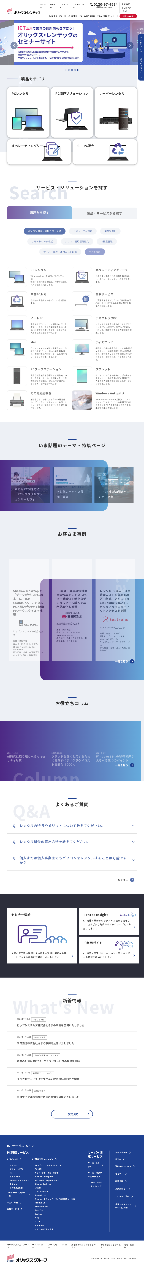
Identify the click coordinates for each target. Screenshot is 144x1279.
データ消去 (39, 1225)
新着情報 (53, 6)
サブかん (38, 1221)
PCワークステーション (19, 1180)
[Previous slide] (14, 45)
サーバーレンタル (94, 1164)
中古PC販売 (12, 1202)
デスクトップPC (16, 1169)
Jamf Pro (39, 1210)
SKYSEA (38, 1188)
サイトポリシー (38, 1246)
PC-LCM (38, 1169)
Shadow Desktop (43, 1184)
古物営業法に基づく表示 (110, 1246)
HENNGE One (41, 1203)
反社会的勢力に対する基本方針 (83, 1246)
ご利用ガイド (64, 6)
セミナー (43, 6)
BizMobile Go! (41, 1206)
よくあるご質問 (78, 6)
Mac (11, 1173)
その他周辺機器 (16, 1188)
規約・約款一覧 (130, 1246)
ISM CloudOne (41, 1191)
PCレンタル (12, 1159)
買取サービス (13, 1209)
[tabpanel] (72, 42)
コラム (99, 16)
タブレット (14, 1184)
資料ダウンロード (110, 16)
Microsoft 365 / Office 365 (47, 1180)
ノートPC (14, 1165)
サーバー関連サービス (73, 16)
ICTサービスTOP (18, 1146)
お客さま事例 (89, 16)
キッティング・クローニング (47, 1173)
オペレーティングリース (16, 1194)
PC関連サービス (56, 16)
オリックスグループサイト (18, 1246)
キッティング (96, 1186)
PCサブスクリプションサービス (48, 1165)
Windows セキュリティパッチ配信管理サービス (55, 1199)
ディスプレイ (15, 1176)
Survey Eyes (40, 1195)
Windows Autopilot (44, 1176)
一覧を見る (124, 661)
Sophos (38, 1214)
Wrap (37, 1217)
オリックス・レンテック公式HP (123, 1206)
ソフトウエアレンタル (44, 1229)
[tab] (66, 70)
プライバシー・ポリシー (58, 1246)
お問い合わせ (128, 16)
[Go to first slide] (130, 45)
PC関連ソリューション (42, 1159)
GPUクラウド (96, 1182)
